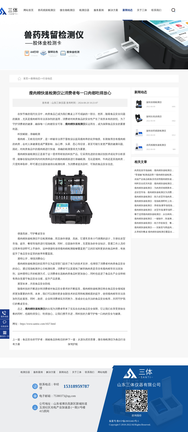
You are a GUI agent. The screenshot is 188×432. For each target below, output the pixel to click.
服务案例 (99, 10)
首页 (25, 78)
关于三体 (142, 10)
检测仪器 (84, 10)
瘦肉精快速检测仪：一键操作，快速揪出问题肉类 (158, 218)
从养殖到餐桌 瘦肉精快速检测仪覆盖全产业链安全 (158, 232)
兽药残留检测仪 (46, 10)
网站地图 (102, 372)
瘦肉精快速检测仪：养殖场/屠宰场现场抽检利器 (157, 205)
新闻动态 (128, 10)
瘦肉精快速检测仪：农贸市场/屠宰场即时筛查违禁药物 (161, 210)
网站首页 (29, 10)
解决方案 (113, 10)
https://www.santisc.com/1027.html (38, 323)
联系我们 (156, 10)
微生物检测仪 (67, 10)
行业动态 (47, 78)
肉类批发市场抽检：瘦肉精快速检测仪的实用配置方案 (160, 170)
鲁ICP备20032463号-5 (128, 421)
